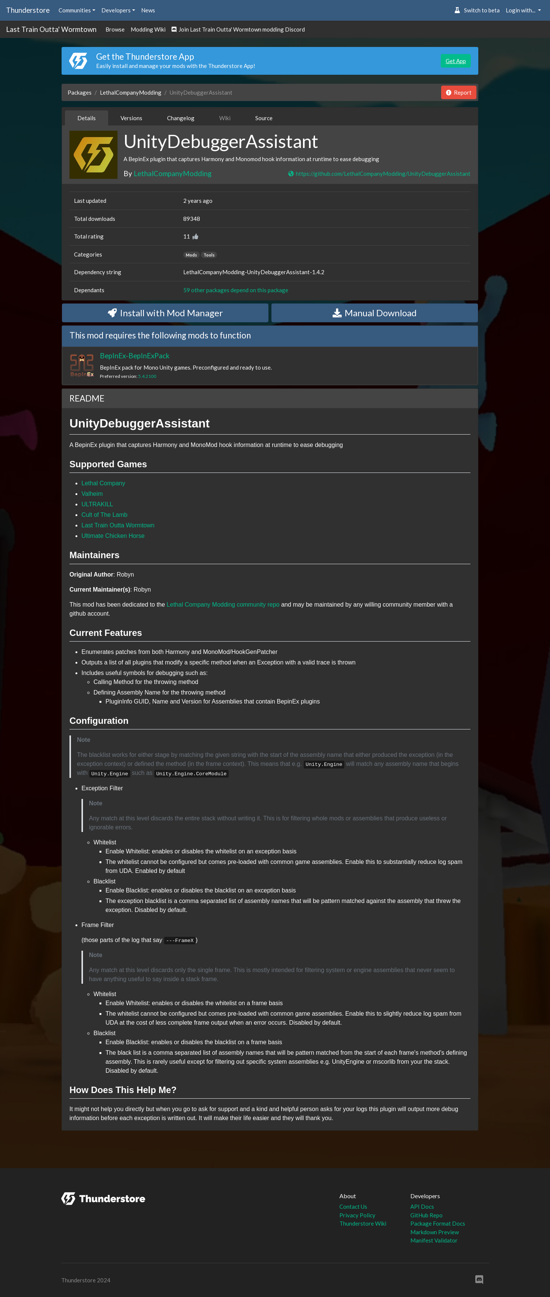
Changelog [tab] (180, 118)
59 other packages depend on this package (235, 290)
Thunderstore (28, 10)
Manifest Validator (434, 1240)
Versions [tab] (131, 118)
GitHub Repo (426, 1215)
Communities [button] (75, 10)
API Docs (422, 1206)
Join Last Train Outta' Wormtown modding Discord (238, 29)
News (148, 10)
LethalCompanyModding (130, 92)
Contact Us (353, 1206)
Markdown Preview (434, 1232)
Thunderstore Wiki (362, 1223)
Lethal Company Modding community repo (223, 604)
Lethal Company (103, 483)
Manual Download (375, 312)
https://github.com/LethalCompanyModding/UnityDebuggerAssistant (379, 173)
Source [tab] (264, 118)
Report (459, 92)
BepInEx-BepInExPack (134, 355)
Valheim (92, 494)
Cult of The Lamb (104, 515)
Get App (456, 60)
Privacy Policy (357, 1215)
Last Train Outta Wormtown (117, 525)
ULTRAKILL (97, 504)
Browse (115, 29)
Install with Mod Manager (165, 312)
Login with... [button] (521, 10)
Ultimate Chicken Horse (113, 536)
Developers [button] (116, 10)
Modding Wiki (148, 29)
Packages (80, 92)
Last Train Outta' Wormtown (51, 29)
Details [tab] (86, 118)
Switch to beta (477, 10)
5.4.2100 (147, 376)
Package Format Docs (437, 1223)
